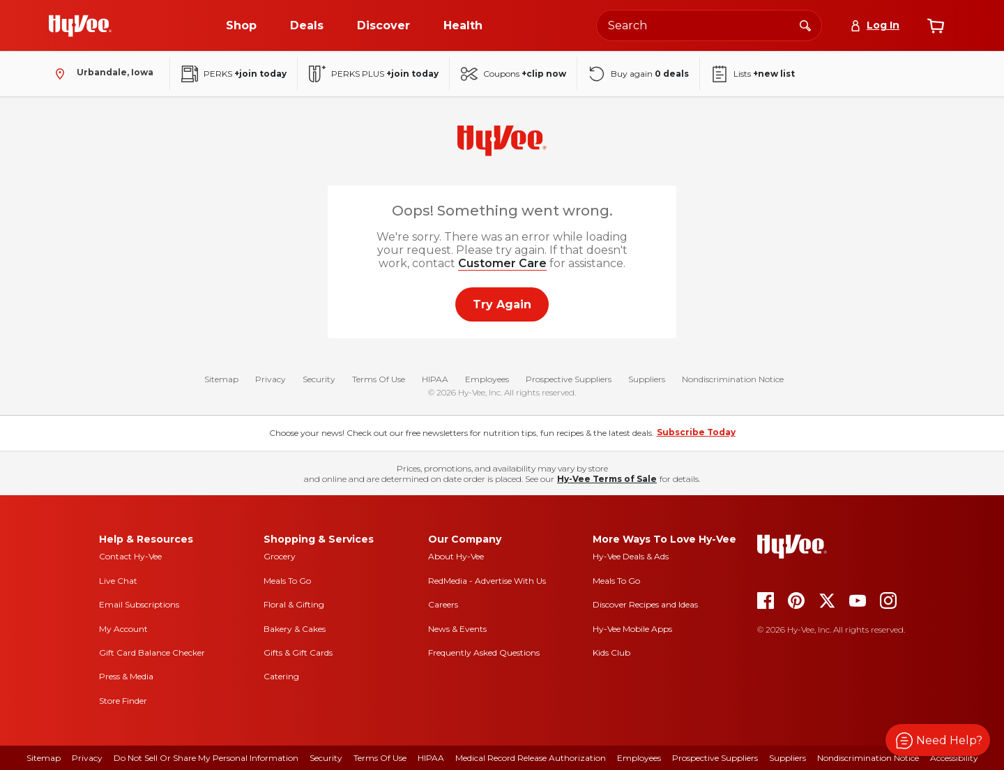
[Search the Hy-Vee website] (709, 25)
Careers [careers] (443, 604)
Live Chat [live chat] (118, 580)
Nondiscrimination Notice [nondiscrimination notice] (868, 758)
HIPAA (435, 379)
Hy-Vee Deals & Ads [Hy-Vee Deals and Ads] (631, 556)
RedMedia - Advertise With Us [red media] (487, 580)
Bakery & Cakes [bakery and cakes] (295, 629)
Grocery (280, 556)
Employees (487, 379)
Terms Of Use (378, 379)
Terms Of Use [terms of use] (379, 758)
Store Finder (123, 700)
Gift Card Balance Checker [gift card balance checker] (152, 652)
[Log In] (875, 25)
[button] (937, 740)
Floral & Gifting (294, 604)
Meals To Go (287, 580)
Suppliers (646, 379)
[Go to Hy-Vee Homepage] (80, 26)
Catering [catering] (281, 676)
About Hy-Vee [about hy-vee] (456, 556)
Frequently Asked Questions (484, 652)
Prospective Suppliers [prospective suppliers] (715, 758)
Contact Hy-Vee (130, 556)
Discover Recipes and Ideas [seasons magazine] (645, 604)
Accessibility (954, 758)
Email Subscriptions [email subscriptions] (139, 604)
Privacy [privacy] (87, 758)
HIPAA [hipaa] (431, 758)
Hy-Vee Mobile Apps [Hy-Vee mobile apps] (632, 629)
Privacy (270, 379)
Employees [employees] (639, 758)
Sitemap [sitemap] (43, 758)
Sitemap (221, 379)
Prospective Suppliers (568, 379)
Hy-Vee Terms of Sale (607, 479)
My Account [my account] (123, 629)
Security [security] (326, 758)
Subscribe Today (696, 432)
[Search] (805, 25)
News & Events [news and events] (457, 629)
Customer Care (502, 263)
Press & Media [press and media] (126, 676)
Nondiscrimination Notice (733, 379)
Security (319, 379)
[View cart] (935, 26)
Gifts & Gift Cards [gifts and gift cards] (298, 652)
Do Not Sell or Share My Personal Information (206, 758)
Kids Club (611, 652)
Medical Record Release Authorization (530, 758)
